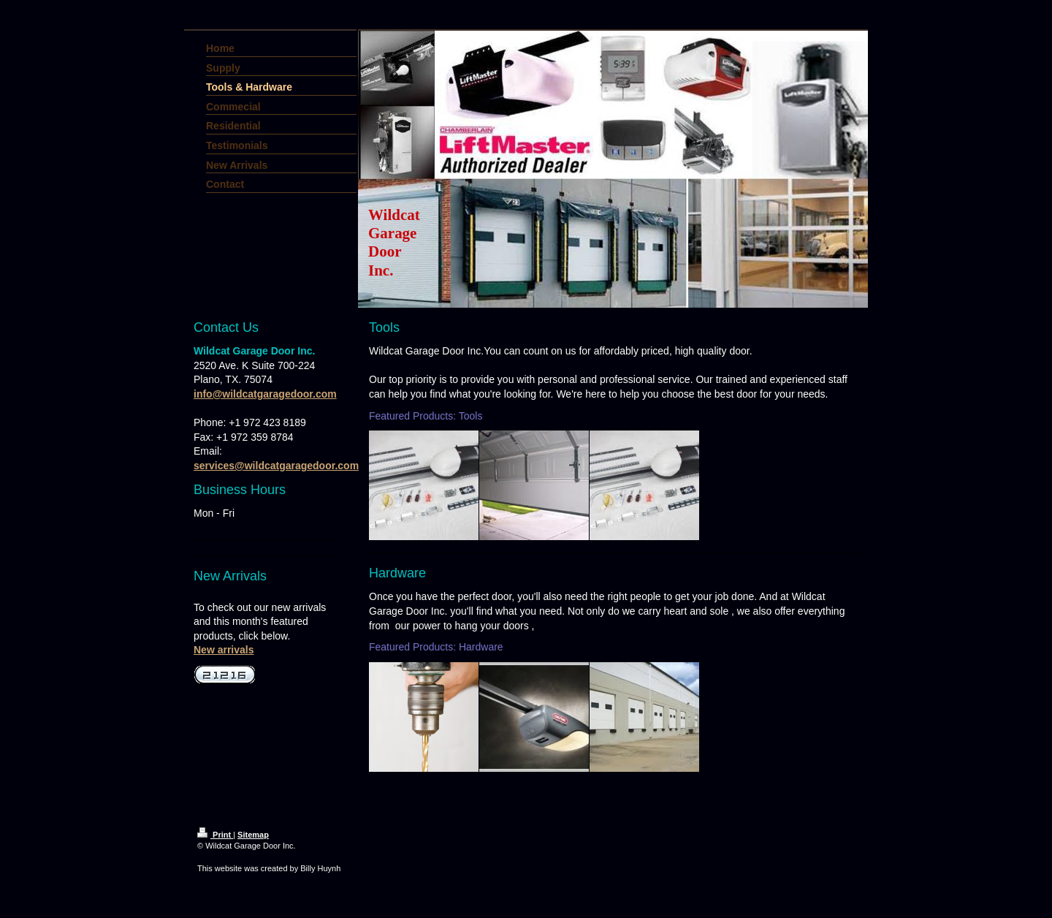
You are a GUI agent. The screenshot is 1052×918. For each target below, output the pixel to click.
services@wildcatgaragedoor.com (276, 465)
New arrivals (224, 650)
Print (215, 834)
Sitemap (253, 834)
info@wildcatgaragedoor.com (265, 394)
